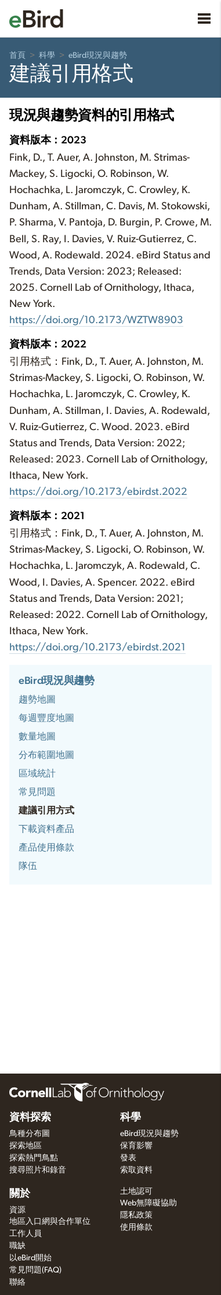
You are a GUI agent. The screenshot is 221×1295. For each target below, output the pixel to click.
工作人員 (25, 1234)
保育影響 (136, 1146)
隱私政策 (136, 1215)
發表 (128, 1158)
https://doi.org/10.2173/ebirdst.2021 (97, 647)
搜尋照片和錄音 (37, 1170)
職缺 (17, 1246)
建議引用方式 (46, 810)
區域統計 (37, 773)
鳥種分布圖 (29, 1134)
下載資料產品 (46, 829)
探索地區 (25, 1146)
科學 (47, 55)
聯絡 (17, 1282)
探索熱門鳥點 (33, 1158)
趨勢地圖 (37, 699)
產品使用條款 (46, 847)
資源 (17, 1210)
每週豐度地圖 (46, 718)
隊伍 (28, 866)
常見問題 (37, 792)
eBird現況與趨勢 (97, 55)
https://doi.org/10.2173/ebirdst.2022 (98, 492)
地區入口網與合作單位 (49, 1222)
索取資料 (136, 1170)
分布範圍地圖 (46, 755)
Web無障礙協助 (148, 1203)
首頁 (17, 55)
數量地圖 (37, 736)
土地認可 (136, 1191)
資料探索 (30, 1117)
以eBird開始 (30, 1258)
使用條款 (136, 1227)
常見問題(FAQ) (35, 1270)
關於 (19, 1194)
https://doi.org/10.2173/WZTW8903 (96, 320)
